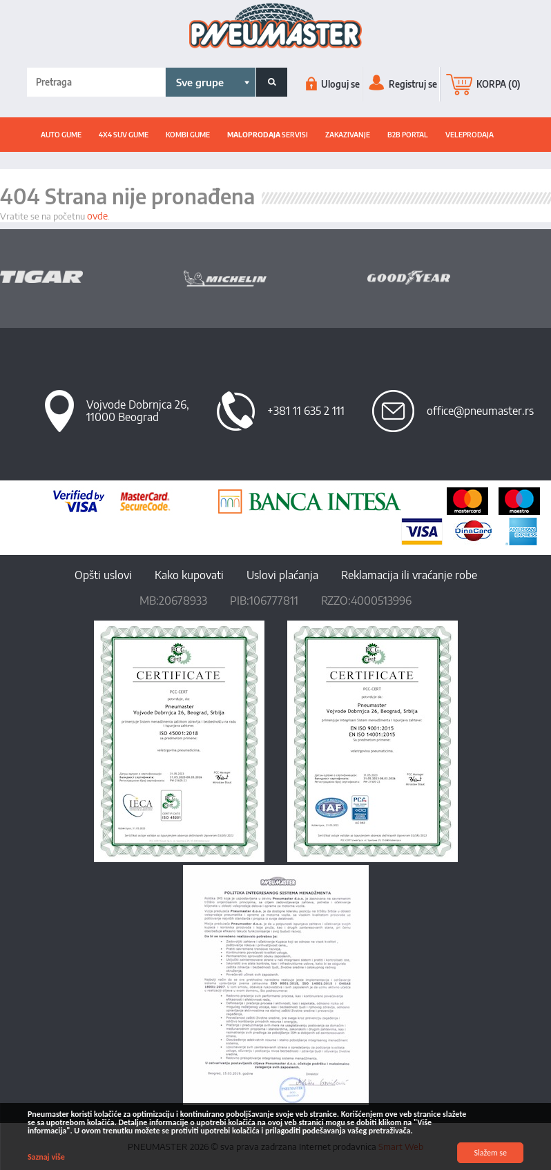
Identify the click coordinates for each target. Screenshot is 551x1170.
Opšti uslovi (103, 575)
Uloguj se (333, 84)
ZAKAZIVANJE (347, 134)
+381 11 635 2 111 (306, 411)
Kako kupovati (189, 575)
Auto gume (61, 134)
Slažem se (490, 1153)
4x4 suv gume (123, 134)
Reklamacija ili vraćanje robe (409, 575)
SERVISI (267, 134)
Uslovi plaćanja (282, 575)
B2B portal (407, 134)
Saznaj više (46, 1157)
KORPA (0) (483, 84)
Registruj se (403, 84)
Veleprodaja (469, 134)
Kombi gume (188, 134)
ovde (97, 216)
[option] (92, 277)
